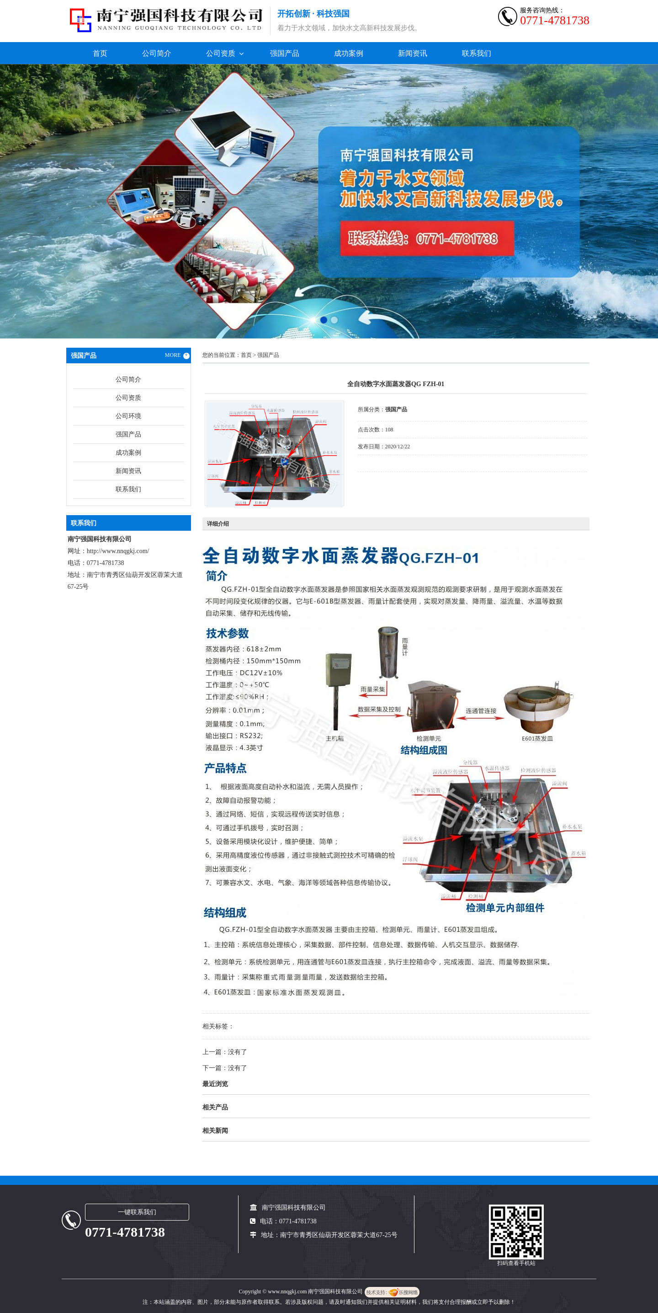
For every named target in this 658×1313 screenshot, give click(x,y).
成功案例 (348, 53)
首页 (100, 53)
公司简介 (156, 53)
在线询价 (383, 484)
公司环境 (128, 416)
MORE (177, 355)
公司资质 (220, 53)
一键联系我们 (137, 1212)
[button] (323, 320)
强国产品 (284, 53)
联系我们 (476, 53)
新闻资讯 (412, 53)
